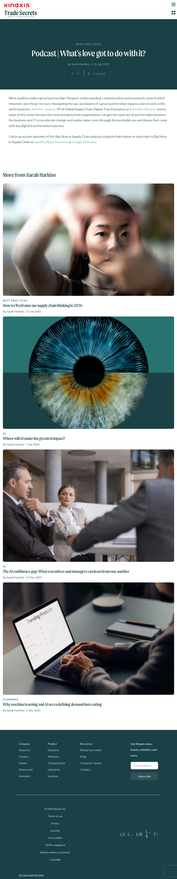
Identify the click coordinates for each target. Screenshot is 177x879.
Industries (54, 769)
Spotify (40, 142)
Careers (24, 756)
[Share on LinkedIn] (73, 73)
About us (24, 750)
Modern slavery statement (55, 852)
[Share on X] (79, 73)
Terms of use (55, 816)
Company (24, 743)
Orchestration (56, 763)
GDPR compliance (55, 845)
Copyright (55, 859)
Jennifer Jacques (43, 109)
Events (23, 763)
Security (55, 830)
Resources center (91, 750)
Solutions (53, 750)
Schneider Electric (142, 109)
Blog (83, 756)
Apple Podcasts (57, 142)
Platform (53, 756)
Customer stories (91, 763)
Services (53, 776)
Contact (85, 769)
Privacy (55, 823)
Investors (24, 776)
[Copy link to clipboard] (96, 73)
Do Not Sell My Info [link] (31, 875)
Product (52, 743)
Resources (86, 743)
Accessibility (55, 837)
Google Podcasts (84, 142)
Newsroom (26, 769)
